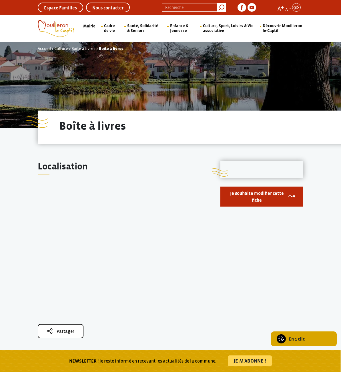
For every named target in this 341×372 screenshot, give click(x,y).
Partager (60, 331)
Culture (61, 48)
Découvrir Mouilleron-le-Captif (283, 28)
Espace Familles (60, 7)
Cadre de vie (109, 28)
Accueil (44, 48)
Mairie (89, 26)
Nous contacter (107, 7)
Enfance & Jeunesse (179, 28)
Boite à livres (83, 48)
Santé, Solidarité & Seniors (142, 28)
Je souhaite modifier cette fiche (257, 197)
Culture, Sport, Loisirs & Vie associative (228, 28)
